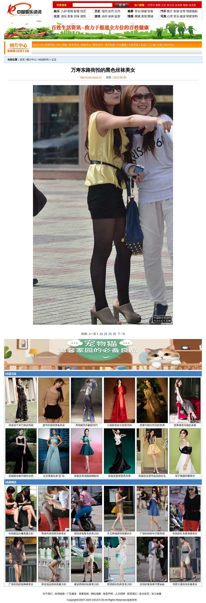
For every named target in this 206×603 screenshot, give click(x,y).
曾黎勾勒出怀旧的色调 (152, 425)
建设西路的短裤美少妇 (86, 584)
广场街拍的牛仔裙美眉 (152, 533)
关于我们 (48, 593)
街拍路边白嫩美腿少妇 (21, 533)
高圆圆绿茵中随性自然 (21, 476)
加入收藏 (156, 593)
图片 (170, 11)
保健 (144, 11)
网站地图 (96, 593)
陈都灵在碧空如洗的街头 (152, 476)
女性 (183, 11)
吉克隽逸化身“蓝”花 (53, 476)
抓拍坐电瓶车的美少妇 (86, 533)
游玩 (64, 16)
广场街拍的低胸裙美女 (21, 584)
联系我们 (132, 593)
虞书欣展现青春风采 (54, 425)
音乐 (176, 16)
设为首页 (144, 593)
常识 (137, 11)
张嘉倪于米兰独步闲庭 (21, 425)
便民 (83, 16)
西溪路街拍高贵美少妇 (119, 584)
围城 (150, 16)
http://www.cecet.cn (90, 77)
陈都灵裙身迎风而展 (119, 476)
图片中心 (32, 59)
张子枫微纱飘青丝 (185, 476)
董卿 (158, 5)
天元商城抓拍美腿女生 (119, 533)
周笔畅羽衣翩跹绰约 (86, 425)
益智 (117, 16)
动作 (105, 16)
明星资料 (192, 16)
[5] (114, 333)
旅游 (183, 16)
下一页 (121, 333)
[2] (101, 333)
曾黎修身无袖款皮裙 (185, 425)
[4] (110, 333)
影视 (77, 11)
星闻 (70, 11)
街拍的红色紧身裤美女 (185, 533)
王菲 (163, 5)
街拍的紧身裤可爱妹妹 (152, 584)
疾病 (176, 11)
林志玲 (170, 5)
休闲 (111, 16)
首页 (22, 59)
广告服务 (72, 593)
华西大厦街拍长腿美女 (185, 584)
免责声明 (108, 593)
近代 (111, 11)
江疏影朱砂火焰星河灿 (119, 425)
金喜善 (178, 5)
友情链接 (60, 593)
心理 (170, 16)
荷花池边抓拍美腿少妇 (53, 584)
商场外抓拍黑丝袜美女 (53, 533)
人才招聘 (120, 593)
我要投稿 (84, 593)
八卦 (64, 11)
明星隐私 (192, 11)
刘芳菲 (151, 5)
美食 (70, 16)
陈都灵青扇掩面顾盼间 (86, 476)
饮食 (150, 11)
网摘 (137, 16)
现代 (105, 11)
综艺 (83, 11)
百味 (77, 16)
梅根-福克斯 (189, 5)
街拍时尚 (44, 59)
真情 (144, 16)
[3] (105, 333)
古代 (117, 11)
